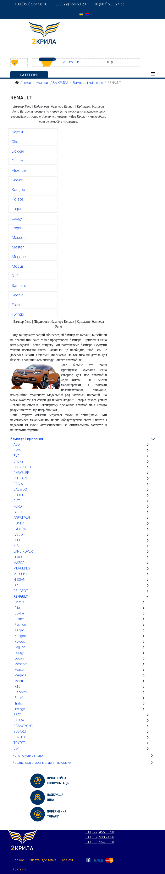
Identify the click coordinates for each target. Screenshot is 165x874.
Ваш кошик (70, 62)
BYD (16, 456)
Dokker (18, 151)
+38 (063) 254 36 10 (31, 4)
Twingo (18, 314)
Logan (17, 228)
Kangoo (18, 189)
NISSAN (19, 580)
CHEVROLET (22, 467)
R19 (15, 275)
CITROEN (20, 478)
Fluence (19, 170)
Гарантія (67, 860)
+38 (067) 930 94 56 (105, 4)
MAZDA (18, 563)
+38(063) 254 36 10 (99, 842)
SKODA (18, 720)
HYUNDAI (20, 529)
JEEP (17, 540)
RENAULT (20, 596)
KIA (16, 546)
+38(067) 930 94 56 (99, 837)
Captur (17, 132)
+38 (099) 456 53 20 (66, 4)
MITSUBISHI (22, 574)
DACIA (18, 484)
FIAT (16, 501)
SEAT (17, 715)
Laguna (18, 208)
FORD (17, 506)
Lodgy (17, 218)
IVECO (18, 535)
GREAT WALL (23, 518)
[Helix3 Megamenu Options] (153, 74)
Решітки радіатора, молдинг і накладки (41, 763)
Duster (17, 160)
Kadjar (17, 180)
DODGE (18, 495)
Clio (15, 141)
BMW (17, 450)
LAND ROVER (23, 551)
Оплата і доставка (42, 860)
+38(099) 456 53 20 (99, 832)
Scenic (17, 295)
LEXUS (18, 557)
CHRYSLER (21, 473)
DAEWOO (20, 490)
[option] (81, 14)
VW (15, 748)
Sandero (19, 285)
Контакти (19, 869)
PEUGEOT (20, 591)
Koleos (18, 199)
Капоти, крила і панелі (28, 755)
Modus (18, 266)
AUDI (17, 444)
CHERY (18, 461)
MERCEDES (21, 568)
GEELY (18, 512)
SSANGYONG (23, 726)
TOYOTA (19, 743)
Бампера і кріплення (26, 439)
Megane (19, 256)
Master (18, 247)
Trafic (16, 304)
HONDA (18, 523)
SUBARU (19, 732)
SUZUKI (19, 737)
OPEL (17, 585)
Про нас (18, 860)
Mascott (19, 237)
